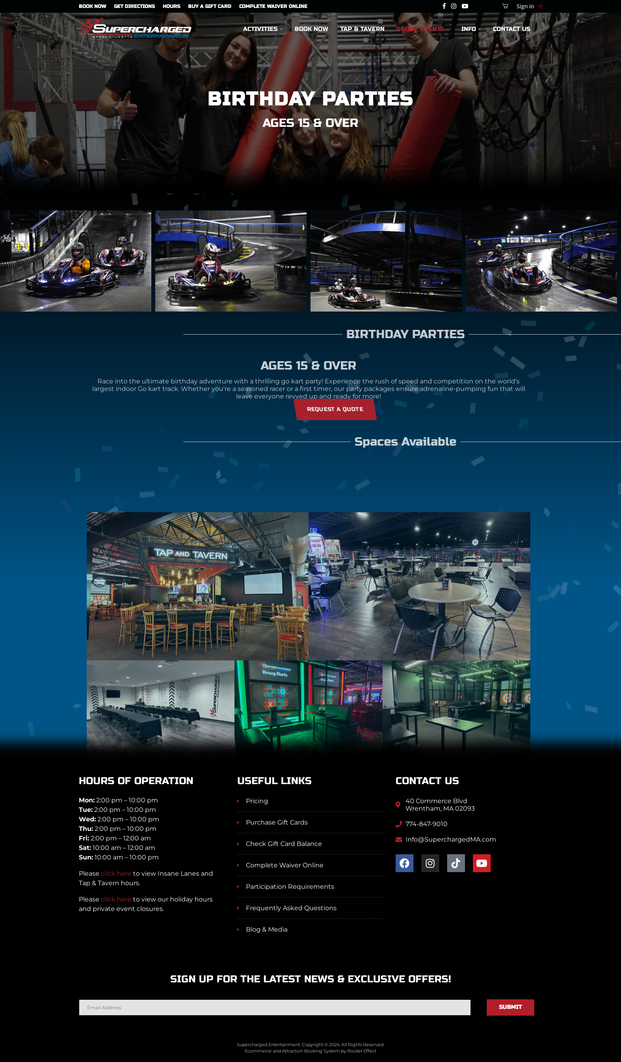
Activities (260, 29)
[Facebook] (444, 6)
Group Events (420, 29)
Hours (171, 6)
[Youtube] (465, 6)
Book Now (92, 6)
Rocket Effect (361, 1051)
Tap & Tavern (362, 29)
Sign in (525, 6)
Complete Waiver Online (273, 6)
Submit (510, 1007)
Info (468, 29)
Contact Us (511, 29)
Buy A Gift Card (209, 6)
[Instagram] (454, 6)
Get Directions (134, 6)
